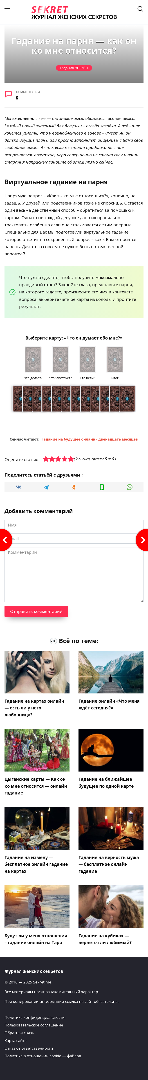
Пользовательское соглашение (33, 1025)
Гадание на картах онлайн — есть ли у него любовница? (34, 708)
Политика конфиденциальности (34, 1017)
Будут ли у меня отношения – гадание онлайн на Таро (35, 939)
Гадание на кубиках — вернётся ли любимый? (105, 939)
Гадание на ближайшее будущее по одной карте (106, 782)
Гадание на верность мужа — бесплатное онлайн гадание (108, 864)
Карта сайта (15, 1040)
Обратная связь (19, 1032)
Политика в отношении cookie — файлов (42, 1055)
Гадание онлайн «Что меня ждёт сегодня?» (109, 704)
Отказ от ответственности (28, 1048)
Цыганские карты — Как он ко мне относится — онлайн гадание (35, 786)
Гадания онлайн (74, 68)
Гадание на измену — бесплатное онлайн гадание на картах (36, 864)
